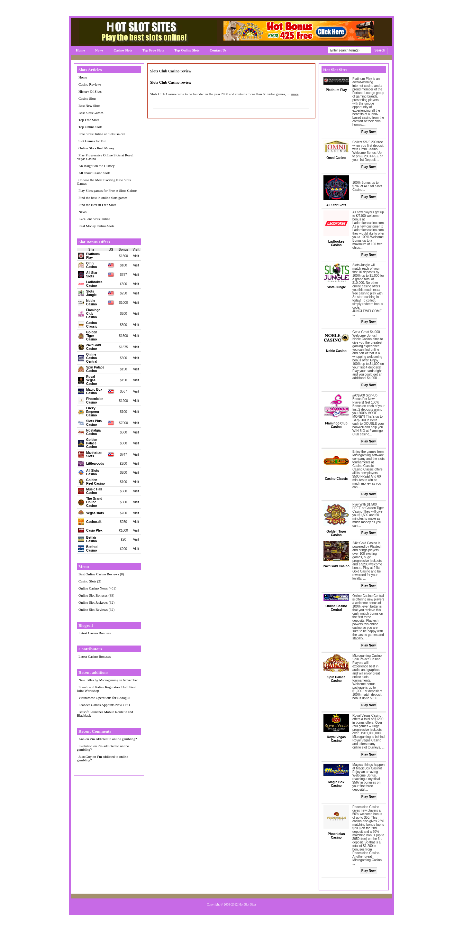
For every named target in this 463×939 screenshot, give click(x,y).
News (99, 50)
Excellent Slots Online (94, 219)
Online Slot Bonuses (92, 595)
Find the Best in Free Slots (97, 205)
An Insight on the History (96, 166)
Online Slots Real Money (96, 148)
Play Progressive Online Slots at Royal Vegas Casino (105, 157)
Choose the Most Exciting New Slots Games (104, 181)
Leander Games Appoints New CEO (104, 705)
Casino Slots (122, 50)
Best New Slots (89, 105)
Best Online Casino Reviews (98, 574)
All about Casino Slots (94, 173)
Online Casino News (93, 588)
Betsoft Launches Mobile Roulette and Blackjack (105, 713)
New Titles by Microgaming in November (108, 680)
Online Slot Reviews (93, 609)
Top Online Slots (186, 50)
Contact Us (218, 50)
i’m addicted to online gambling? (113, 739)
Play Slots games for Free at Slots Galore (107, 190)
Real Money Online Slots (96, 226)
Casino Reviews (89, 84)
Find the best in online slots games (102, 198)
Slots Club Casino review (170, 82)
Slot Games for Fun (92, 141)
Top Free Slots (153, 50)
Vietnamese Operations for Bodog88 (104, 698)
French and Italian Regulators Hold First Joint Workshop (106, 689)
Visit (136, 256)
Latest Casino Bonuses (94, 633)
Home (80, 50)
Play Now (368, 132)
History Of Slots (90, 91)
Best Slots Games (91, 113)
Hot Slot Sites (248, 904)
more (295, 94)
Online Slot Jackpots (93, 602)
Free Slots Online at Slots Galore (101, 134)
